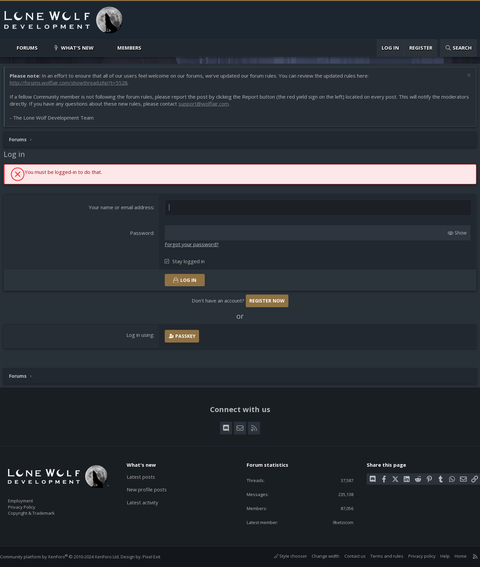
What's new (77, 47)
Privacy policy (415, 556)
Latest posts (145, 472)
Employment (29, 496)
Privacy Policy (30, 503)
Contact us (348, 556)
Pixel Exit (158, 557)
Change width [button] (319, 556)
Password (143, 236)
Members (129, 47)
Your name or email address (122, 210)
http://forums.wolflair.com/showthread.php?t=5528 (72, 86)
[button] (43, 48)
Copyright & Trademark (42, 510)
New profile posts (151, 485)
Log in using (141, 338)
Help (438, 556)
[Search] (458, 48)
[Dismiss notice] (465, 79)
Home (454, 556)
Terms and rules (380, 556)
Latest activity (146, 498)
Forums (27, 47)
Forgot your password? (193, 247)
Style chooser (283, 556)
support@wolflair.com (236, 107)
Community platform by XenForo (66, 557)
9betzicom (338, 521)
